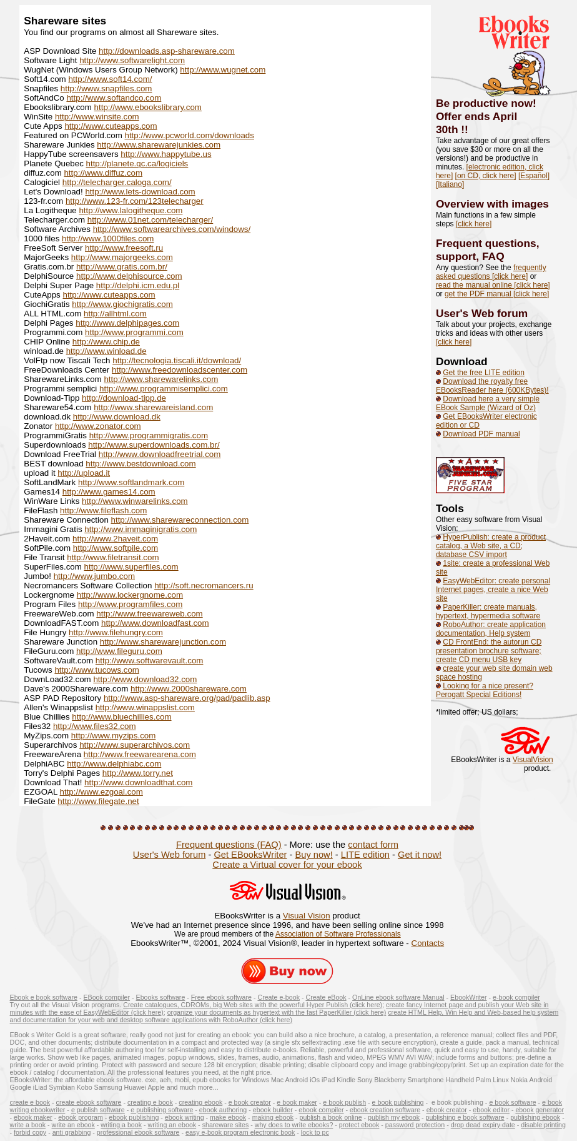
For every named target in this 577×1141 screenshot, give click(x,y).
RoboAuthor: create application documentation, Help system (491, 629)
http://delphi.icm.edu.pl (137, 285)
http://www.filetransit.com (113, 557)
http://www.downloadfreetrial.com (160, 454)
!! (464, 129)
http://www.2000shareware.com (189, 688)
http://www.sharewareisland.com (153, 407)
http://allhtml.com (115, 313)
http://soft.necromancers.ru (204, 585)
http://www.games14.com (108, 491)
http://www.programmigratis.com (148, 435)
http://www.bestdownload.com (140, 463)
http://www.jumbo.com (94, 576)
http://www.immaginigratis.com (140, 529)
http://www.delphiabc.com (114, 763)
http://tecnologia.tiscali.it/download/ (176, 360)
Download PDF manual (481, 434)
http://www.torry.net (137, 773)
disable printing (543, 1124)
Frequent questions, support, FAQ (488, 250)
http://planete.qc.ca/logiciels (137, 163)
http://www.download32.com (145, 679)
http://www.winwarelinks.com (135, 501)
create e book (30, 1102)
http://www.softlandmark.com (131, 482)
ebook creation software (385, 1109)
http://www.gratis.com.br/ (121, 266)
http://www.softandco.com (113, 98)
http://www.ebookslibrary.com (148, 107)
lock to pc (315, 1132)
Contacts (428, 943)
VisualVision (533, 759)
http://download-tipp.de (124, 398)
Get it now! (419, 855)
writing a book (121, 1124)
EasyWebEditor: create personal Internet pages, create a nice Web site (493, 589)
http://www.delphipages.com (127, 323)
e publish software (98, 1109)
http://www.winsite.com (97, 116)
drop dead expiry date (483, 1124)
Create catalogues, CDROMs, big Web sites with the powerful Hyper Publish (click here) (252, 1004)
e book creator (250, 1102)
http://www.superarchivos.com (134, 745)
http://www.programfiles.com (130, 604)
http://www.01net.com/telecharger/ (150, 219)
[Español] (534, 175)
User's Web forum (482, 313)
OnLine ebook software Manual (398, 997)
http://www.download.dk (116, 416)
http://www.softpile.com (115, 548)
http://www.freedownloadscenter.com (179, 369)
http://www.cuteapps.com (110, 126)
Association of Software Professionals (338, 934)
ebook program (80, 1117)
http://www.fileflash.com (103, 510)
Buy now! (313, 855)
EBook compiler (106, 997)
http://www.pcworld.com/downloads (189, 135)
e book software (512, 1102)
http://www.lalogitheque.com (130, 210)
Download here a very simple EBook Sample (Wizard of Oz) (488, 403)
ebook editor (491, 1109)
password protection (415, 1124)
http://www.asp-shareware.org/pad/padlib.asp (187, 698)
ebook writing (184, 1117)
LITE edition (365, 855)
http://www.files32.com (94, 726)
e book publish (344, 1102)
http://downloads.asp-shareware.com (167, 51)
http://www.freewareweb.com (149, 613)
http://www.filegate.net (98, 801)
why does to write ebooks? (294, 1124)
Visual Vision (306, 915)
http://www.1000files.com (108, 238)
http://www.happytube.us (166, 154)
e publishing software (162, 1109)
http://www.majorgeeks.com (122, 257)
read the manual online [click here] (493, 285)
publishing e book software (465, 1117)
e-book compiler (516, 997)
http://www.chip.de (106, 341)
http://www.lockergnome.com (130, 595)
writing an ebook (172, 1124)
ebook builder (273, 1109)
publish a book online (330, 1117)
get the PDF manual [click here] (497, 293)
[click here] (473, 223)
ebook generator (539, 1109)
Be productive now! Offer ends (486, 110)
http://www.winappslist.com (145, 707)
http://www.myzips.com (113, 735)
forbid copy (30, 1132)
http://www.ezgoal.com (101, 792)
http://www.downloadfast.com (155, 623)
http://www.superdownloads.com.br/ (153, 445)
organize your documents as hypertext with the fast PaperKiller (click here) (277, 1012)
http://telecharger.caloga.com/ (117, 182)
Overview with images (492, 204)
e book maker (297, 1102)
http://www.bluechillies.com (121, 716)
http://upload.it (83, 473)
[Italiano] (450, 184)
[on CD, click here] (485, 175)
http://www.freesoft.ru (124, 248)
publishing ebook (535, 1117)
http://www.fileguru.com (119, 651)
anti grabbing (71, 1132)
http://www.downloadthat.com (138, 782)
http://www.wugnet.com (222, 69)
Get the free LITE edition (484, 372)
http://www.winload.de (106, 351)
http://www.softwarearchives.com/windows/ (172, 229)
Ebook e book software (43, 997)
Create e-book (278, 997)
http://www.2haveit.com (115, 538)
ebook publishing (134, 1117)
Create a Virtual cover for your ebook (287, 865)
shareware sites (225, 1124)
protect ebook (359, 1124)
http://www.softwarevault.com (150, 660)
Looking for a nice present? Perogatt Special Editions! (484, 690)
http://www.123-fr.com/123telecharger (135, 201)
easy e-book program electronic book (240, 1132)
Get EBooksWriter (250, 855)
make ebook (228, 1117)
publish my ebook (394, 1117)
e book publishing (398, 1102)
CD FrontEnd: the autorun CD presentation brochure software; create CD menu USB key (488, 651)
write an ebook (73, 1124)
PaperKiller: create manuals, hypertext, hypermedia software (488, 611)
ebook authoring (223, 1109)
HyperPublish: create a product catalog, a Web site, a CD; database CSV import (491, 546)
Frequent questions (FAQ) (229, 845)
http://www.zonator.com (98, 426)
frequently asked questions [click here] (491, 272)
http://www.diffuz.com (103, 173)
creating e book (150, 1102)
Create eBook (325, 997)
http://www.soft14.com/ (110, 79)
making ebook (272, 1117)
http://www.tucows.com (96, 670)
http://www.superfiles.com (131, 566)
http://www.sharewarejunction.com (163, 641)
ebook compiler (320, 1109)
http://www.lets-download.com (140, 191)
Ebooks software (160, 997)
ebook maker (33, 1117)
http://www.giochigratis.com (122, 304)
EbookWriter (468, 997)
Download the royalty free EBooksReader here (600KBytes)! (492, 386)
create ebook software (89, 1102)
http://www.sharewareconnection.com (180, 520)
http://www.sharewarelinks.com (161, 379)
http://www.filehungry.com (116, 632)
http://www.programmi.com (134, 332)
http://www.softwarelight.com (132, 60)
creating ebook (200, 1102)
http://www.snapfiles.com (106, 88)
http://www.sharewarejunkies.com (158, 144)
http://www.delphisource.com (129, 276)
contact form (373, 845)
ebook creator (447, 1109)
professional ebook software (138, 1132)
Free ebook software (221, 997)
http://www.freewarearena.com (140, 754)
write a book (28, 1124)
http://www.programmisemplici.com (163, 388)
